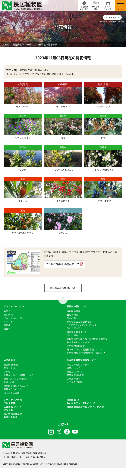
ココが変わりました (77, 332)
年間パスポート (12, 368)
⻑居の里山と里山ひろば (79, 321)
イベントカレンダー (14, 318)
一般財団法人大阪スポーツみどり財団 (39, 463)
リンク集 (8, 410)
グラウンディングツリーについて (82, 325)
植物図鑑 (71, 399)
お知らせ (8, 311)
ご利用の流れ (73, 378)
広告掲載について (13, 406)
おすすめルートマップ (78, 342)
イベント (8, 321)
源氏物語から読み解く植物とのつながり (87, 339)
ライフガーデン (75, 328)
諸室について (73, 368)
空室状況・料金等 (75, 375)
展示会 (7, 325)
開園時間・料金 (11, 364)
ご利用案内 (9, 359)
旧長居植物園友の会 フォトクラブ (84, 406)
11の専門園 (72, 314)
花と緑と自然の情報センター (81, 359)
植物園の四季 (73, 311)
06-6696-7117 (14, 457)
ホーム (5, 44)
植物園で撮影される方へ (16, 385)
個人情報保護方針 (13, 413)
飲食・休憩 (9, 382)
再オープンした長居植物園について (85, 349)
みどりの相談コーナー (78, 364)
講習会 (7, 329)
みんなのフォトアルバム (79, 403)
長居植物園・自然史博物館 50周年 (84, 353)
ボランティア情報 (13, 399)
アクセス (8, 371)
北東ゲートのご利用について (18, 375)
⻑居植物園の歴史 (76, 346)
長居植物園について (77, 306)
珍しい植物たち (75, 335)
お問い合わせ (10, 417)
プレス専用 (9, 403)
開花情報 (17, 44)
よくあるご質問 (12, 392)
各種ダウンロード (13, 389)
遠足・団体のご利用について (18, 378)
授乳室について (75, 371)
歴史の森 (71, 318)
